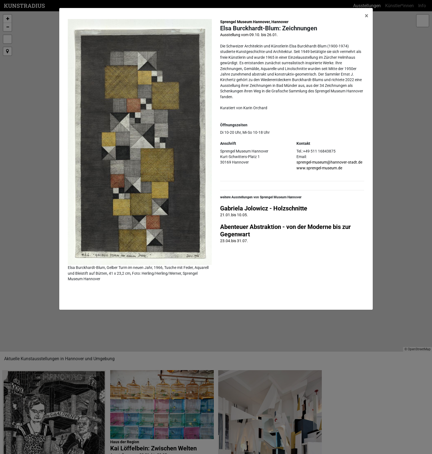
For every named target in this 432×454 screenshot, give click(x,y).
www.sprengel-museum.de (319, 168)
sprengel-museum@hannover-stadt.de (329, 162)
